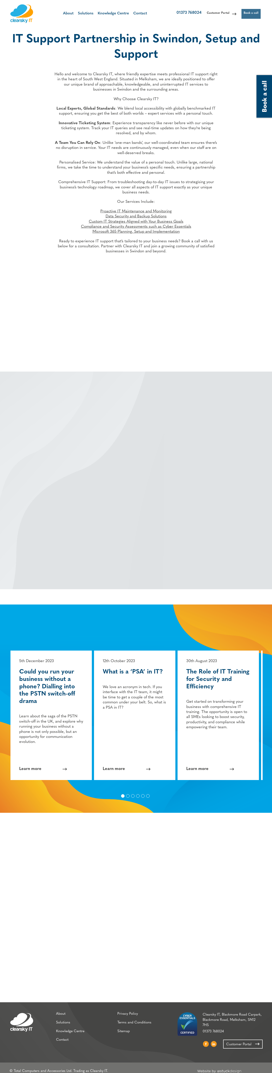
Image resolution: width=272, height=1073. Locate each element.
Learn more (32, 768)
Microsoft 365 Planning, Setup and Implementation (136, 237)
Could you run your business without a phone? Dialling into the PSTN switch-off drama (49, 686)
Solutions (80, 14)
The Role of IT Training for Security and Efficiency (219, 678)
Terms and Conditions (130, 1025)
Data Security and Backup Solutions (136, 222)
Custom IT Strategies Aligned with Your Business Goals (136, 227)
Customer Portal (209, 14)
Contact (135, 14)
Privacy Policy (123, 1016)
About (63, 14)
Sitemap (119, 1034)
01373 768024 (175, 14)
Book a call (248, 14)
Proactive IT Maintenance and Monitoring (136, 217)
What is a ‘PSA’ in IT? (134, 671)
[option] (52, 714)
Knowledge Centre (107, 14)
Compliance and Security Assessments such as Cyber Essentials (136, 232)
